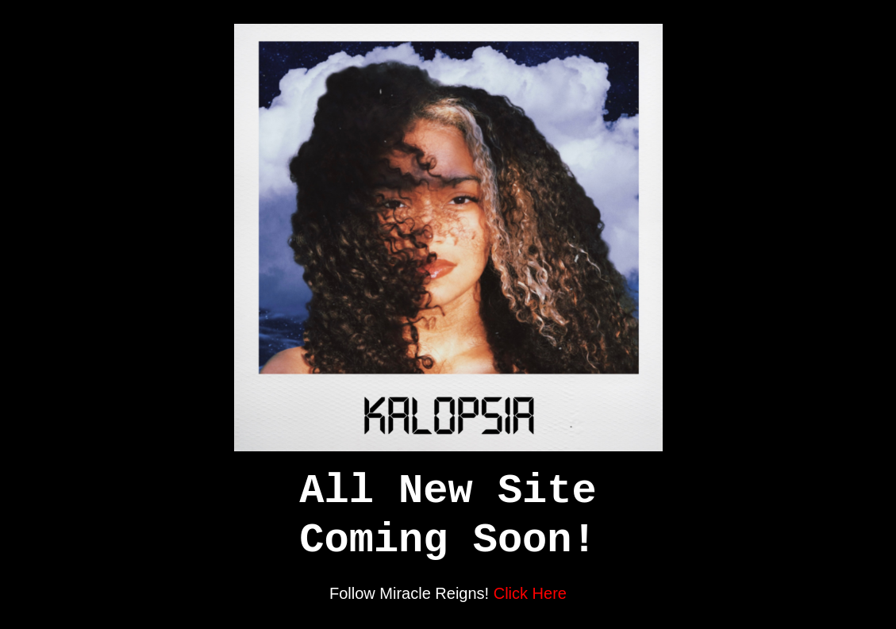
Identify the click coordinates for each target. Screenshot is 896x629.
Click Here (530, 593)
